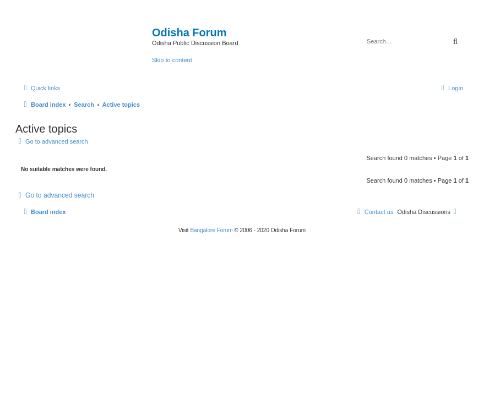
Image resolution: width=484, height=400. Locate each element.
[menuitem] (450, 88)
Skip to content (172, 60)
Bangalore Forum (211, 230)
